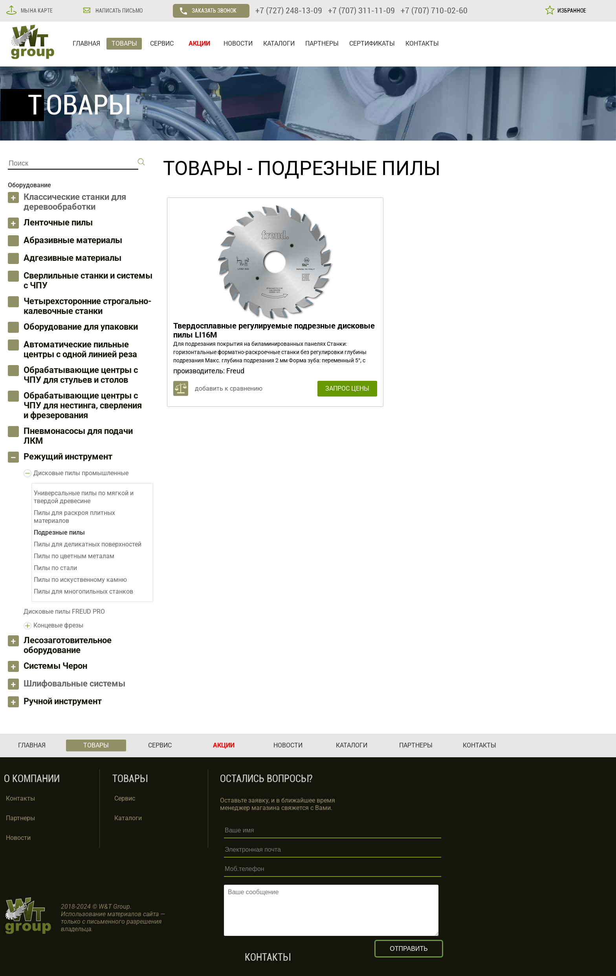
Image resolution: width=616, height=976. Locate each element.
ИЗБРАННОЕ (570, 10)
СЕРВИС (162, 43)
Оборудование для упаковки (81, 327)
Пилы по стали (55, 568)
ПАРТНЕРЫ (322, 43)
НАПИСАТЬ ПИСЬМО (118, 10)
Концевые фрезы (58, 625)
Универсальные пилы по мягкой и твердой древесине (84, 497)
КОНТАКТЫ (422, 43)
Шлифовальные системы (74, 683)
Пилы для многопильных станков (83, 591)
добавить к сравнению (228, 388)
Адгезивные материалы (72, 258)
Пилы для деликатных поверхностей (87, 544)
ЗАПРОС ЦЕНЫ (347, 388)
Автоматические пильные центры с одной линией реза (80, 349)
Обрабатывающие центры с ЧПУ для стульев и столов (81, 375)
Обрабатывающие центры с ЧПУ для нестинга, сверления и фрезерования (83, 405)
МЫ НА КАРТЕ (36, 10)
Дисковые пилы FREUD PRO (64, 611)
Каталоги (128, 818)
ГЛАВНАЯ (86, 43)
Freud (235, 371)
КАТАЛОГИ (279, 43)
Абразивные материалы (73, 240)
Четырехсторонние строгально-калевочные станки (88, 306)
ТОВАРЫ (124, 43)
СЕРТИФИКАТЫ (372, 43)
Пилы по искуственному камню (80, 579)
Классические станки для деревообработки (75, 202)
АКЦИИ (199, 43)
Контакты (20, 798)
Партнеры (20, 818)
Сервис (124, 798)
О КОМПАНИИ (32, 778)
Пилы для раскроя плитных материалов (74, 516)
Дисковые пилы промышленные (80, 473)
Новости (18, 837)
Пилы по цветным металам (74, 556)
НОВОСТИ (238, 43)
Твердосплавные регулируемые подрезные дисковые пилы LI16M (274, 330)
